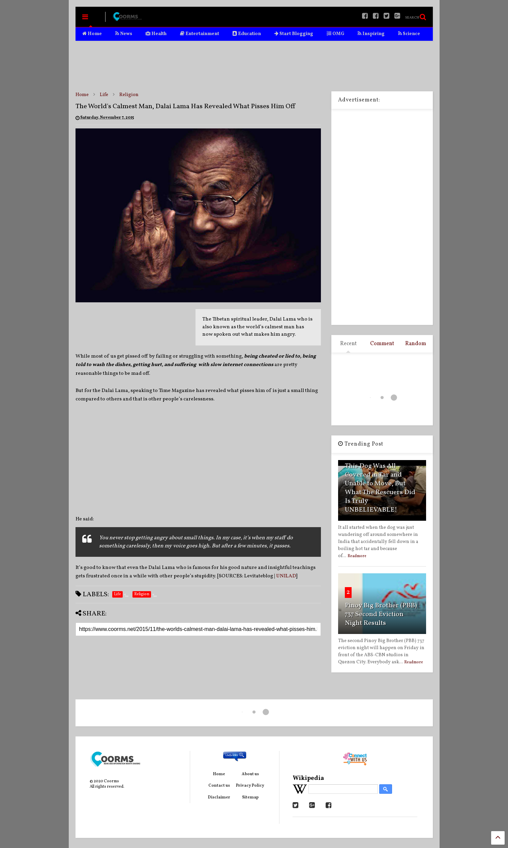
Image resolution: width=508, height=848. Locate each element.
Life (104, 95)
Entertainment (199, 34)
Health (156, 34)
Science (409, 34)
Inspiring (371, 34)
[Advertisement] (254, 66)
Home (92, 34)
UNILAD (286, 576)
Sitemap (250, 797)
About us (250, 774)
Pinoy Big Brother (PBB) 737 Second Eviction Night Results (381, 614)
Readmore (357, 556)
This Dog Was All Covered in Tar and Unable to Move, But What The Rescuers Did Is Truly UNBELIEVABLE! (380, 488)
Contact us (219, 785)
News (123, 34)
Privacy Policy (250, 785)
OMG (335, 34)
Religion (129, 95)
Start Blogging (293, 34)
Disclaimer (219, 797)
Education (247, 34)
